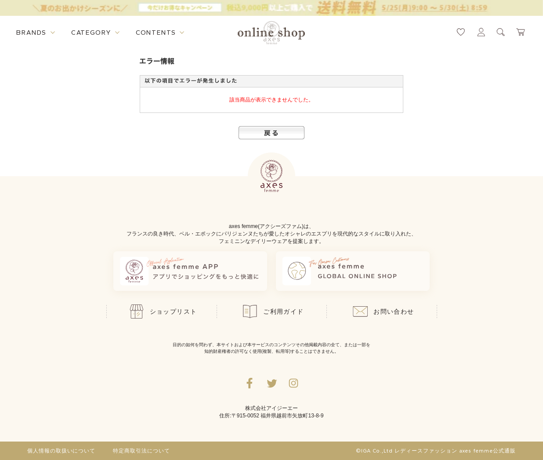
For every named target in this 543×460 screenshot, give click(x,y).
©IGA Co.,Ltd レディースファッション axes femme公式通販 (436, 450)
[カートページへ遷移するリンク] (521, 32)
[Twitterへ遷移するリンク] (271, 383)
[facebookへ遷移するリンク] (249, 383)
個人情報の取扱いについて (61, 450)
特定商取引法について (141, 450)
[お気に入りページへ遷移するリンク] (461, 32)
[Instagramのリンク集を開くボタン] (293, 383)
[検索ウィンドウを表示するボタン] (501, 32)
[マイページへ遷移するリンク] (481, 32)
